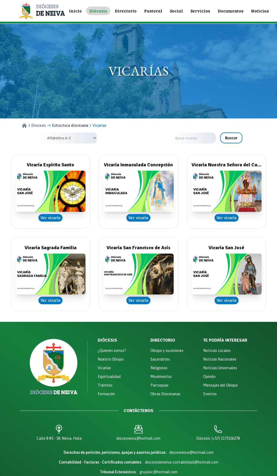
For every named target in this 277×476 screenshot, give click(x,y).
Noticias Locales (217, 350)
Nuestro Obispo (111, 359)
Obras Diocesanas (165, 394)
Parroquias (159, 385)
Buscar (231, 137)
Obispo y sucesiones (166, 350)
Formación (106, 394)
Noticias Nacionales (219, 359)
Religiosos (158, 368)
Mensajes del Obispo (220, 385)
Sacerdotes (160, 359)
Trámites (105, 385)
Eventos (210, 394)
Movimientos (161, 376)
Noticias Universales (220, 368)
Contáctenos (138, 410)
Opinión (209, 376)
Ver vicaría (50, 218)
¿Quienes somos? (112, 350)
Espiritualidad (109, 376)
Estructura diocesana (70, 125)
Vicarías (104, 368)
